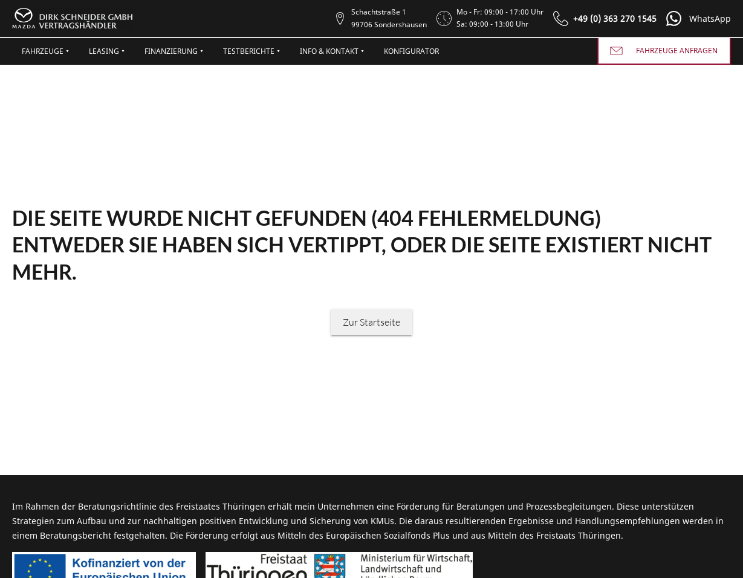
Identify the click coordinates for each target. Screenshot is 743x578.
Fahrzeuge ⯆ (46, 51)
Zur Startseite (371, 322)
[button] (696, 18)
